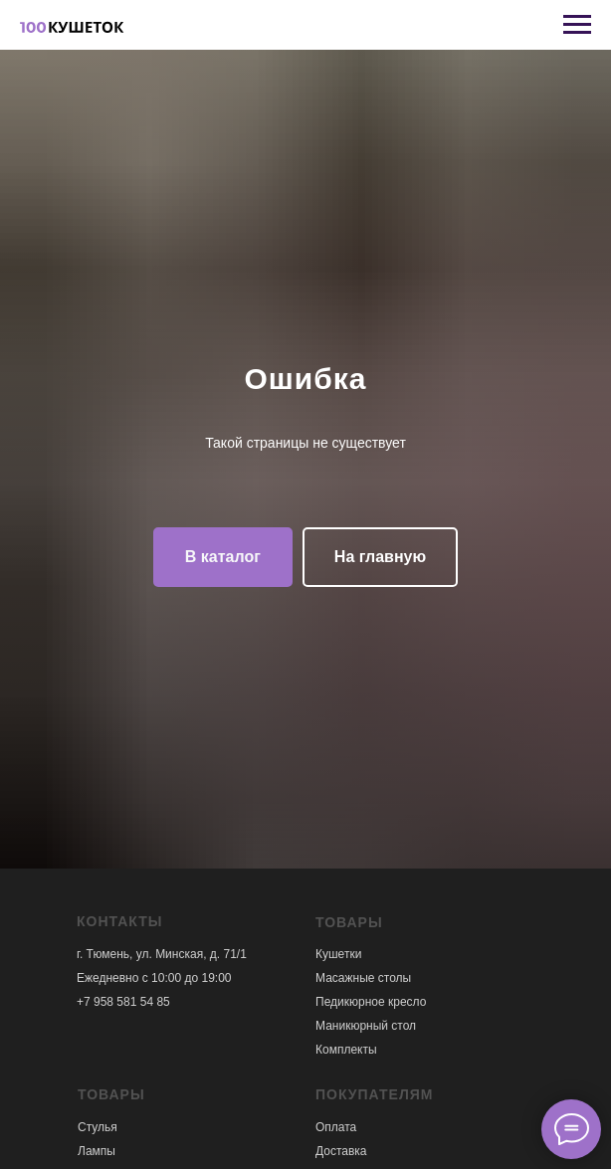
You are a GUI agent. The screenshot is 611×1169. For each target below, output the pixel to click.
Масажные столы (363, 978)
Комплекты (346, 1050)
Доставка (341, 1151)
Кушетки (338, 954)
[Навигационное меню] (577, 25)
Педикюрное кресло (370, 1002)
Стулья (97, 1127)
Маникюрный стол (365, 1026)
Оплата (335, 1127)
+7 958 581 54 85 (123, 1002)
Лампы (96, 1151)
